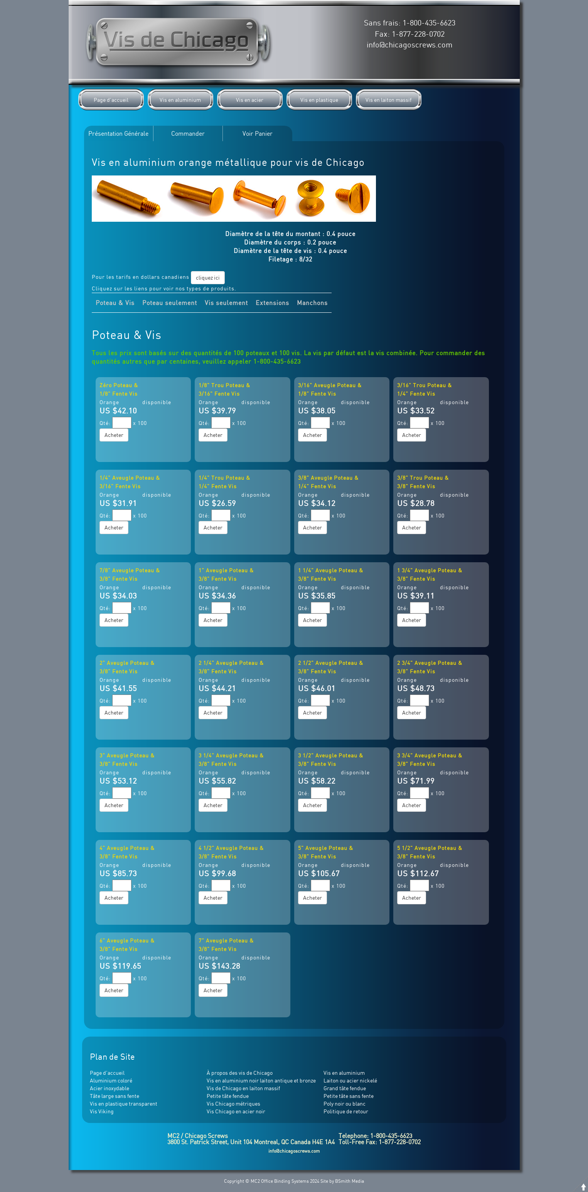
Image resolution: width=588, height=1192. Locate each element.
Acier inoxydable (109, 1088)
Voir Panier (258, 133)
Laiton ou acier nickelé (350, 1080)
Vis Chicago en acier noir (236, 1111)
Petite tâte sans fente (348, 1096)
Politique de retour (345, 1111)
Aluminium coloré (111, 1080)
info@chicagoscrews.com (410, 44)
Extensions (272, 303)
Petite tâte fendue (228, 1096)
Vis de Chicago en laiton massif (243, 1088)
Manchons (312, 303)
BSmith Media (349, 1181)
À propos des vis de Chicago (240, 1072)
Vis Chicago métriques (233, 1103)
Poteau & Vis (115, 303)
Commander (188, 133)
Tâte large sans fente (114, 1096)
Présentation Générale (118, 133)
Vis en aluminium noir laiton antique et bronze (261, 1080)
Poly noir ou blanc (344, 1103)
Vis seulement (226, 303)
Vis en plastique (319, 99)
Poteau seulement (169, 303)
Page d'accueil (111, 99)
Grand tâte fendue (344, 1088)
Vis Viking (102, 1111)
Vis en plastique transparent (123, 1103)
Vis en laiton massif (388, 99)
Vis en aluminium (180, 99)
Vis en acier (249, 99)
